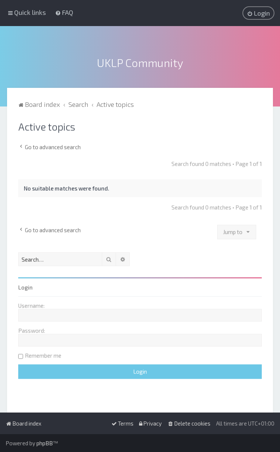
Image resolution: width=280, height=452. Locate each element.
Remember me (43, 354)
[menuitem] (64, 12)
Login (25, 286)
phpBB (44, 443)
